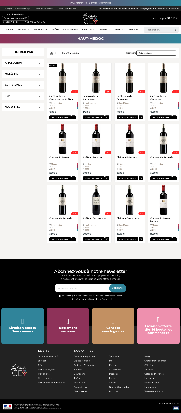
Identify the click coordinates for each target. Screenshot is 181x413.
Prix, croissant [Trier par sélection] (156, 53)
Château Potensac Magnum (160, 219)
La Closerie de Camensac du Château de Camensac (61, 98)
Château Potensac (59, 157)
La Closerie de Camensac (91, 97)
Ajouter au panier (60, 117)
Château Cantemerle (161, 157)
